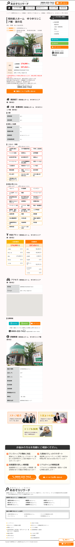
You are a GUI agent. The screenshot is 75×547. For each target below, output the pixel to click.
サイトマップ (10, 537)
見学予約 (14, 323)
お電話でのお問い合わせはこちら (24, 86)
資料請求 (25, 323)
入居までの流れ (30, 7)
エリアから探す (18, 7)
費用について (10, 527)
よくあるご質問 (35, 533)
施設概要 (56, 22)
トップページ (10, 523)
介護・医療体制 (58, 26)
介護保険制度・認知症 (36, 529)
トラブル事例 (34, 527)
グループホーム (11, 516)
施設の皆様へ (10, 533)
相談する (67, 539)
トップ (8, 13)
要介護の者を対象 (31, 30)
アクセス (56, 31)
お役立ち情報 (53, 7)
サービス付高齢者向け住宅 (47, 514)
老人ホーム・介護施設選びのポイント (40, 525)
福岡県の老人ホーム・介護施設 (18, 13)
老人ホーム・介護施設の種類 (14, 525)
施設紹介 (56, 24)
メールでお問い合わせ (53, 477)
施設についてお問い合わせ (25, 91)
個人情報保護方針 (35, 537)
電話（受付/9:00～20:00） (58, 53)
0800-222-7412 (22, 477)
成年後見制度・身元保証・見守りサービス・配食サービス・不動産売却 (18, 530)
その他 (25, 516)
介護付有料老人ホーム (13, 514)
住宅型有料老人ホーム (22, 28)
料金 (55, 29)
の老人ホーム (14, 500)
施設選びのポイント (42, 7)
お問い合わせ (36, 323)
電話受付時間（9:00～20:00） (24, 331)
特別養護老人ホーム (45, 516)
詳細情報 (56, 33)
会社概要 (33, 535)
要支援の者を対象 (21, 30)
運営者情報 (63, 7)
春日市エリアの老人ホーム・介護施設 (36, 13)
